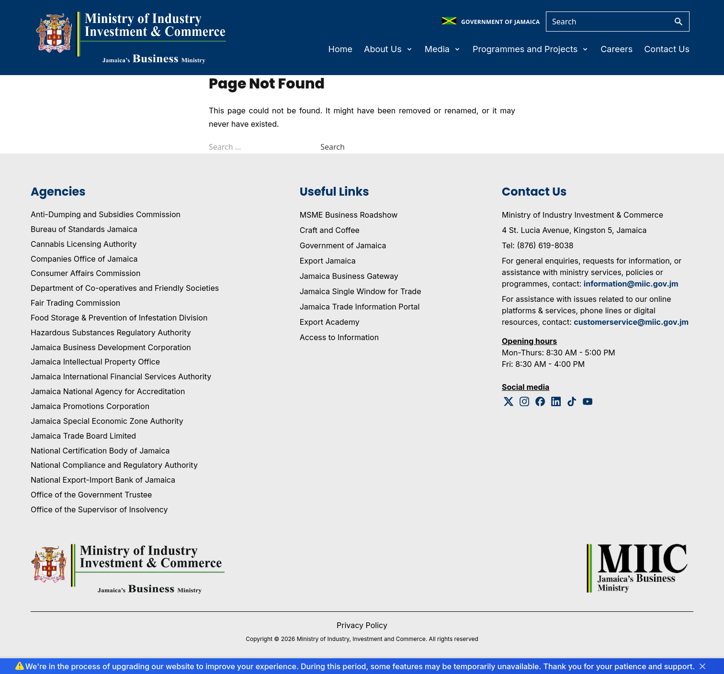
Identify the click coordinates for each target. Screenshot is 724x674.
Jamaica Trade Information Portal (360, 306)
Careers (616, 49)
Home (340, 49)
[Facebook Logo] (540, 402)
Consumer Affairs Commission (85, 273)
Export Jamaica (328, 260)
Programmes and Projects (531, 49)
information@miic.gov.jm (631, 283)
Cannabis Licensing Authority (84, 244)
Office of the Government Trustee (91, 494)
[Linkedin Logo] (556, 402)
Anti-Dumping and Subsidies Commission (106, 214)
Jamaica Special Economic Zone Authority (107, 421)
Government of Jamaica (343, 245)
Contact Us (667, 49)
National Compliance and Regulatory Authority (114, 465)
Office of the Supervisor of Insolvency (99, 509)
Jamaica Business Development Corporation (111, 347)
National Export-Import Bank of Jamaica (103, 480)
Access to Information (339, 337)
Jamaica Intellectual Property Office (95, 361)
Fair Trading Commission (75, 303)
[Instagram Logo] (525, 402)
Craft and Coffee (330, 230)
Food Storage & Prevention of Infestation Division (119, 317)
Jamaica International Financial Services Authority (121, 376)
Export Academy (330, 322)
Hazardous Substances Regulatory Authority (111, 332)
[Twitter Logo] (509, 402)
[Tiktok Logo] (572, 402)
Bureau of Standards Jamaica (84, 229)
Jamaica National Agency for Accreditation (108, 391)
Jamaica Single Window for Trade (360, 291)
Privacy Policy (362, 625)
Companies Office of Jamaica (84, 259)
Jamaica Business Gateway (349, 276)
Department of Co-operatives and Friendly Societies (125, 288)
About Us (388, 49)
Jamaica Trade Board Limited (83, 436)
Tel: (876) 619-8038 (538, 245)
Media (443, 49)
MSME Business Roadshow (349, 215)
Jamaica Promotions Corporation (90, 406)
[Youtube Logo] (588, 402)
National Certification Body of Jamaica (100, 450)
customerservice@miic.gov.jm (631, 322)
